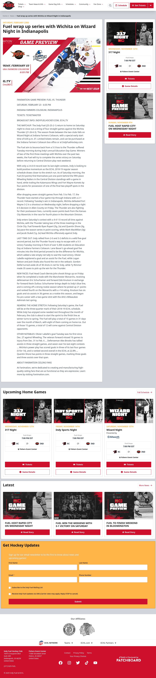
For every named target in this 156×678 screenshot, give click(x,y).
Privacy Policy (78, 653)
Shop (21, 6)
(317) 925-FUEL (10, 666)
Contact (67, 653)
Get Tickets (139, 5)
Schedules (71, 4)
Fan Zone (98, 4)
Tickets (22, 4)
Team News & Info (37, 4)
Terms (89, 653)
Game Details (130, 86)
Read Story (129, 135)
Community (85, 4)
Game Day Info (56, 4)
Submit (78, 601)
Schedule (121, 5)
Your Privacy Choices (78, 656)
